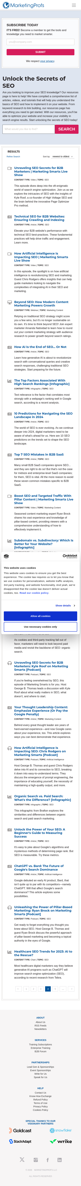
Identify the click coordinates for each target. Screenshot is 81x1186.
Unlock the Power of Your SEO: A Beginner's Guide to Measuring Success (39, 833)
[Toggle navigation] (73, 5)
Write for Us (40, 1073)
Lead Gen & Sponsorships (40, 1067)
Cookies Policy (40, 1110)
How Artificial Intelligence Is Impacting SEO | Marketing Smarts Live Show (41, 257)
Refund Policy (40, 1099)
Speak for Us (40, 1077)
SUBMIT (40, 52)
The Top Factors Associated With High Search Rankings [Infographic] (42, 382)
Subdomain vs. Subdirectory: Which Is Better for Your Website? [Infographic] (43, 544)
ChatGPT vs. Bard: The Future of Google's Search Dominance (38, 867)
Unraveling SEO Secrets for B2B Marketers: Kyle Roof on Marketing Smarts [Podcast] (41, 666)
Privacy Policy (40, 1106)
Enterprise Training (40, 1048)
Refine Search (13, 156)
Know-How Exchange (40, 1096)
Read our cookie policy (34, 592)
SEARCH (66, 129)
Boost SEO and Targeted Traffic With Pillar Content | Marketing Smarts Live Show (43, 499)
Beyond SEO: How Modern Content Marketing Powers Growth (41, 303)
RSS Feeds (40, 1025)
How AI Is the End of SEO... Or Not (40, 347)
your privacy (47, 61)
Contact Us (40, 1092)
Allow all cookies (41, 616)
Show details (63, 605)
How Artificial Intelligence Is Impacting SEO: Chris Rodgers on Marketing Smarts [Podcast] (40, 751)
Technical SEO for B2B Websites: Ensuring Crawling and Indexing (39, 218)
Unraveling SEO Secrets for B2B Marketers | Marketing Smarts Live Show (41, 171)
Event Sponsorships (40, 1070)
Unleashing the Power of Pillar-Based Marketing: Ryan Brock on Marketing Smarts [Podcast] (43, 910)
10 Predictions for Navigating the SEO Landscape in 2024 (43, 415)
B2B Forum (40, 1051)
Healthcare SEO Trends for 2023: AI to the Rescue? (43, 953)
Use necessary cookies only (40, 626)
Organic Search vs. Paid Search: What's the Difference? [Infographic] (42, 798)
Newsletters (40, 1029)
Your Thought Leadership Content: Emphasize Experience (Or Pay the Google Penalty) (41, 710)
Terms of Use (40, 1103)
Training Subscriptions (40, 1044)
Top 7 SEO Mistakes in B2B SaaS (39, 454)
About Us (40, 1022)
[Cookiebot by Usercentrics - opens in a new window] (62, 556)
